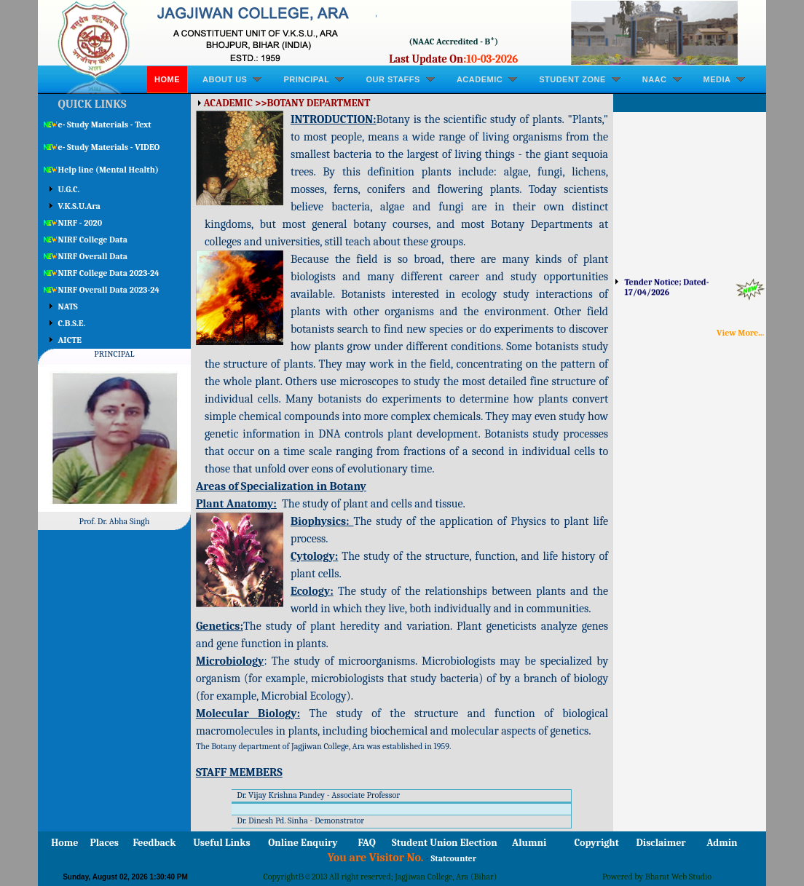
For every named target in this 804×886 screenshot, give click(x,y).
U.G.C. (69, 189)
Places (104, 842)
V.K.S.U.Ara (79, 206)
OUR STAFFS (392, 79)
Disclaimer (661, 842)
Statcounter (454, 858)
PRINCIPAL (306, 79)
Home (167, 79)
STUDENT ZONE (572, 79)
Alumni (529, 842)
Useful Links (222, 842)
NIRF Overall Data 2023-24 (108, 290)
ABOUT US (224, 79)
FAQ (367, 842)
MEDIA (717, 79)
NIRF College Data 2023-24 (108, 273)
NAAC (654, 79)
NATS (68, 306)
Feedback (154, 842)
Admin (721, 842)
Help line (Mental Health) (108, 170)
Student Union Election (444, 842)
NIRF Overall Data (93, 256)
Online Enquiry (303, 842)
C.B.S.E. (72, 323)
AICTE (70, 340)
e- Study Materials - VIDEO (109, 147)
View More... (740, 333)
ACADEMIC (479, 79)
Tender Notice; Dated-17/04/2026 (667, 292)
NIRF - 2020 (80, 223)
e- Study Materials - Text (104, 124)
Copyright (597, 842)
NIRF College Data (92, 239)
